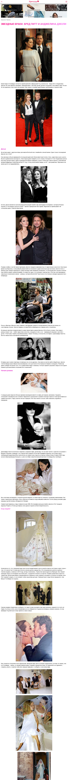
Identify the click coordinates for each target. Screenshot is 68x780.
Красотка (3, 20)
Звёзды (8, 20)
